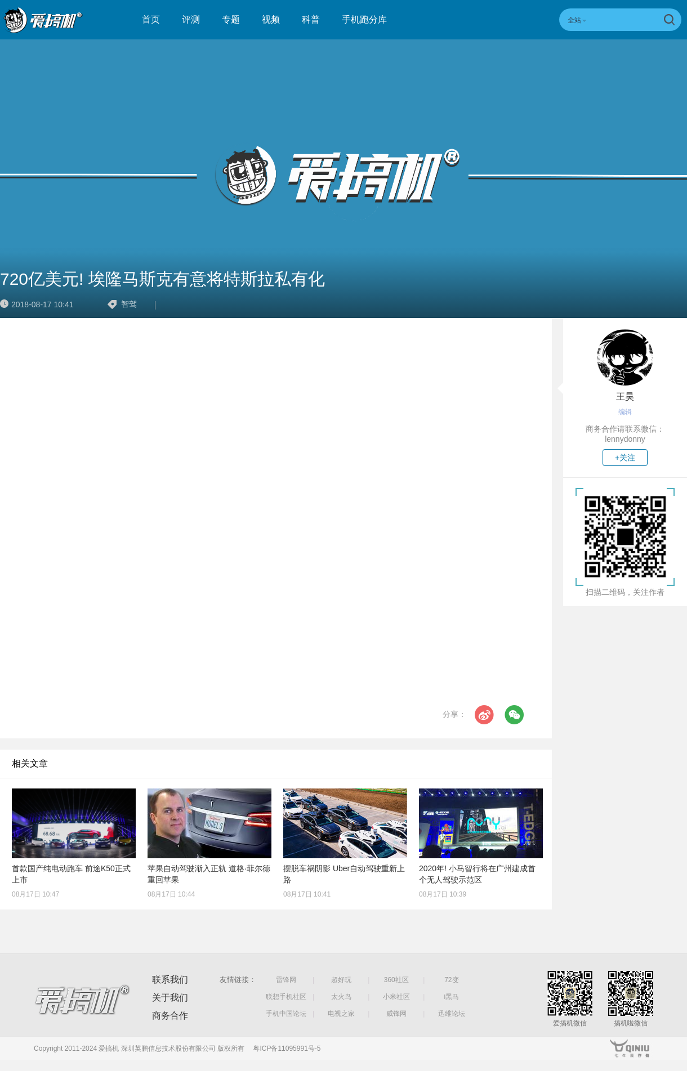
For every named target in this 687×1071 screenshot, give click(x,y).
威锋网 (396, 1014)
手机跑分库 (364, 19)
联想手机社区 (286, 997)
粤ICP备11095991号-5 (286, 1048)
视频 (271, 19)
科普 (311, 19)
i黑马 (452, 997)
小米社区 (396, 997)
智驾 (129, 303)
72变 (451, 980)
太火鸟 (341, 997)
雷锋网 (286, 980)
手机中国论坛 (286, 1014)
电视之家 (341, 1014)
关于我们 (170, 997)
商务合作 (170, 1015)
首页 (151, 19)
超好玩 (341, 980)
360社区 (396, 980)
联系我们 (170, 979)
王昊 (625, 396)
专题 (231, 19)
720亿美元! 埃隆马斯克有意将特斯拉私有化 (162, 279)
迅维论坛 (451, 1014)
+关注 (625, 457)
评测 (191, 19)
